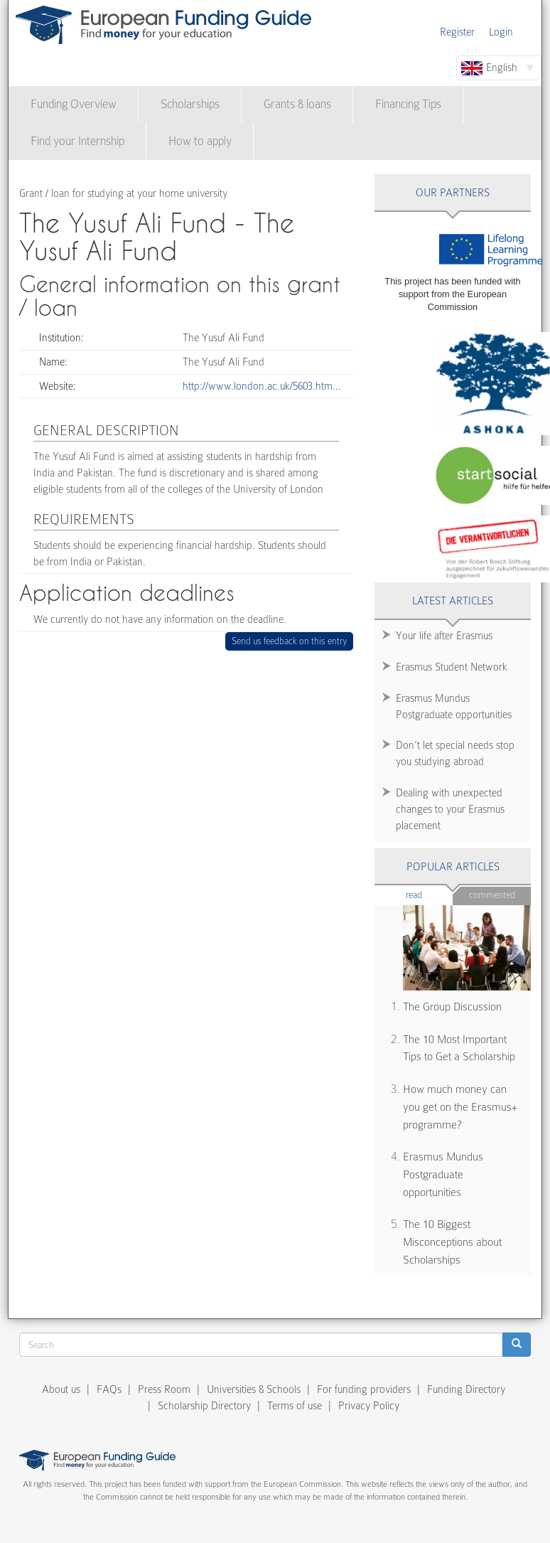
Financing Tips (408, 104)
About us (61, 1389)
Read (429, 894)
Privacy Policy (368, 1405)
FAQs (109, 1389)
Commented (492, 895)
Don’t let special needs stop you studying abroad (455, 753)
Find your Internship (77, 141)
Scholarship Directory (204, 1405)
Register (457, 32)
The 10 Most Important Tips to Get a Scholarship (459, 1048)
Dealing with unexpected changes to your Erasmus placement (450, 809)
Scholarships (190, 104)
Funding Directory (466, 1389)
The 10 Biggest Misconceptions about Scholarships (452, 1242)
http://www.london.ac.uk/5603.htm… (261, 386)
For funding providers (364, 1389)
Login (501, 32)
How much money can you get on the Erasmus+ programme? (460, 1107)
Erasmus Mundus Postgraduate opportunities (454, 706)
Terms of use (294, 1405)
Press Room (164, 1389)
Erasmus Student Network (451, 667)
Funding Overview (74, 104)
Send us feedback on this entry (289, 641)
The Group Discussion (452, 1006)
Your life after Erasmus (444, 635)
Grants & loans (297, 104)
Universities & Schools (254, 1389)
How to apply (200, 141)
